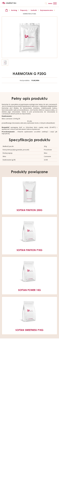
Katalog (14, 10)
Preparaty (23, 10)
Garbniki (34, 10)
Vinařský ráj (6, 10)
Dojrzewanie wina (46, 10)
